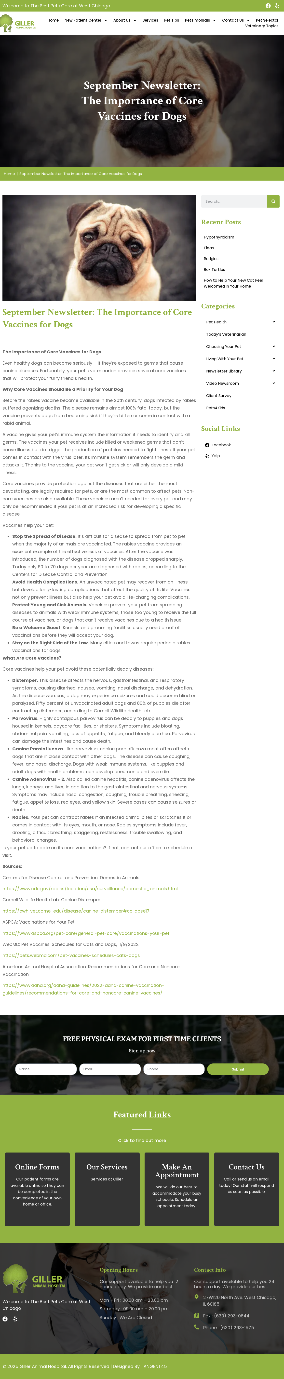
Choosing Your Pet (223, 346)
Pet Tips (171, 20)
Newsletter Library (224, 371)
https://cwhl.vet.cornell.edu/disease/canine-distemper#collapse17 (75, 911)
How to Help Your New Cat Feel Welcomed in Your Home (233, 283)
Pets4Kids (215, 408)
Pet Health (216, 322)
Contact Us (236, 20)
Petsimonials (200, 20)
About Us (125, 20)
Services (150, 20)
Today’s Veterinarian (226, 334)
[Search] (273, 201)
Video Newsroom (222, 383)
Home (53, 20)
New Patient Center (86, 20)
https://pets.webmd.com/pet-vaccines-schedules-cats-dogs (71, 955)
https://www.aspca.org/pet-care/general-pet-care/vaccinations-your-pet (85, 933)
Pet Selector (267, 20)
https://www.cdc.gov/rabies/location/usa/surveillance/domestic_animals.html (90, 889)
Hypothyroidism (219, 237)
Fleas (209, 248)
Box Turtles (214, 269)
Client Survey (218, 395)
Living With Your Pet (224, 359)
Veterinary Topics (262, 25)
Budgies (211, 259)
